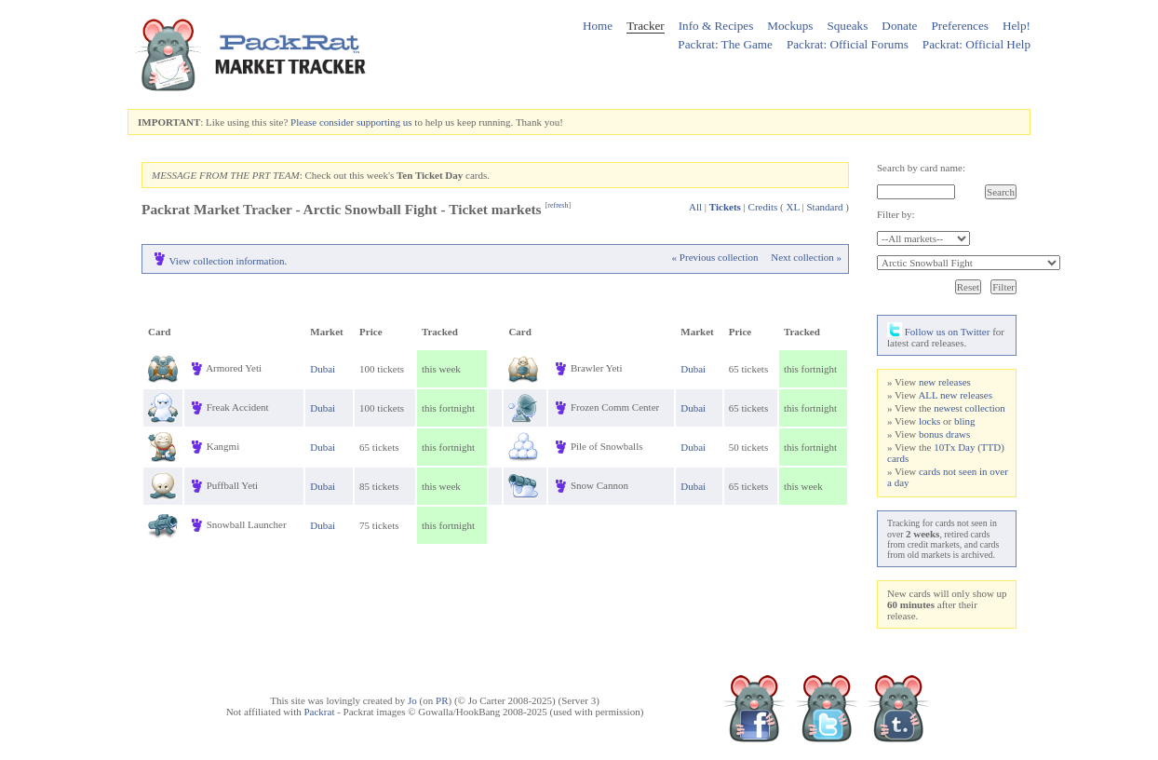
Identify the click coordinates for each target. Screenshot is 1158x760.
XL (793, 206)
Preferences (960, 26)
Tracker (645, 26)
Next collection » (806, 257)
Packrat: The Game (725, 44)
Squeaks (847, 26)
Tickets (725, 206)
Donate (899, 26)
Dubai (322, 368)
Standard (824, 206)
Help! (1016, 26)
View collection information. (228, 260)
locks (929, 421)
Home (598, 26)
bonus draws (944, 434)
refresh (557, 205)
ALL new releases (955, 394)
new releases (945, 381)
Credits (763, 206)
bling (965, 421)
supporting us (384, 122)
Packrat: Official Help (976, 44)
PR (442, 700)
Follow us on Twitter (938, 331)
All (695, 206)
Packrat (318, 711)
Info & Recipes (716, 26)
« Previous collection (715, 257)
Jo (412, 700)
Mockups (790, 26)
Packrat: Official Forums (848, 44)
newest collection (969, 408)
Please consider (322, 122)
